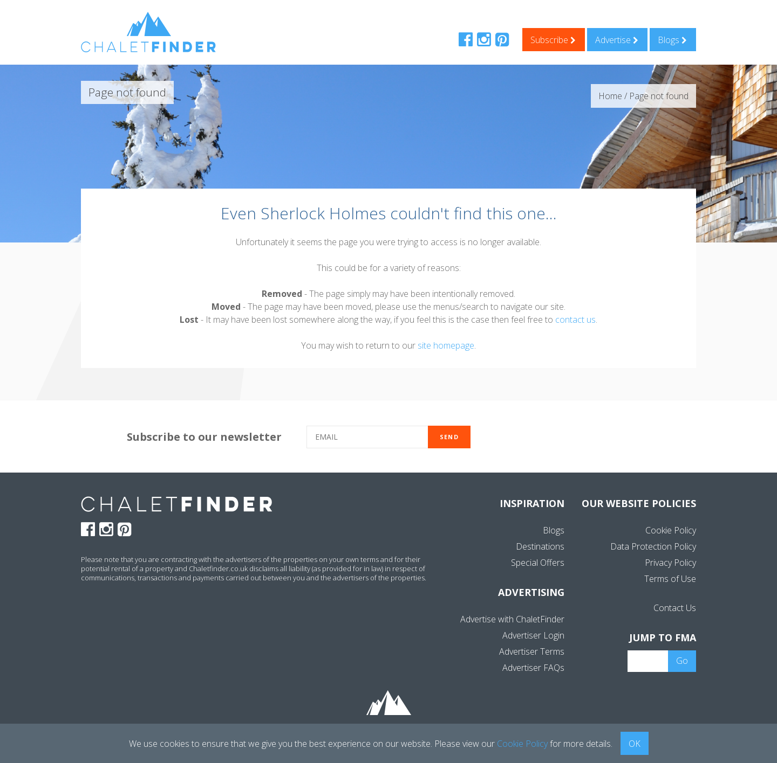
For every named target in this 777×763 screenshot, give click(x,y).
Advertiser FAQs (533, 668)
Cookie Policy (670, 530)
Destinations (540, 546)
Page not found (659, 96)
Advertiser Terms (531, 651)
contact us (575, 319)
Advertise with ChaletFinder (512, 619)
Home (610, 96)
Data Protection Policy (653, 546)
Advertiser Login (533, 635)
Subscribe (553, 40)
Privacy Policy (670, 562)
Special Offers (537, 562)
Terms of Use (670, 579)
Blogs (672, 40)
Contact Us (674, 608)
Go (682, 661)
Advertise (616, 40)
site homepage (446, 345)
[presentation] (576, 438)
